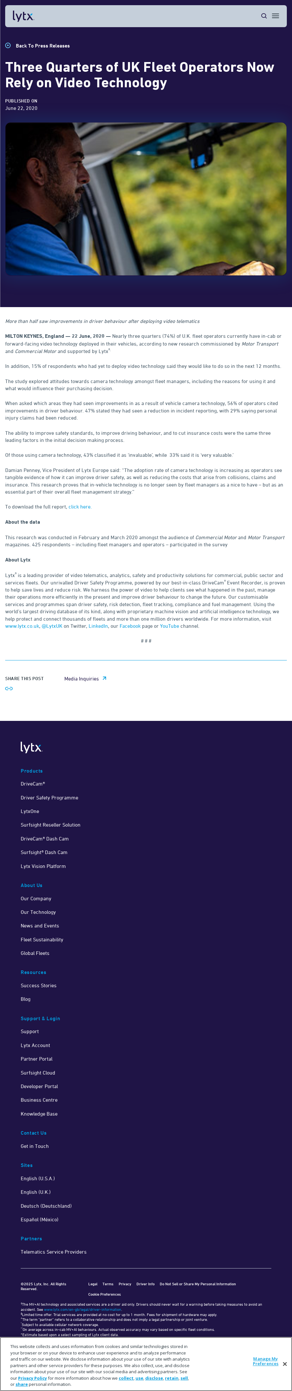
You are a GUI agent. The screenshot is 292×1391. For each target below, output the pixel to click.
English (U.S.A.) (38, 1178)
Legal (92, 1283)
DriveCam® (33, 783)
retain (171, 1378)
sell (184, 1378)
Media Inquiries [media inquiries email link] (81, 678)
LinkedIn (98, 626)
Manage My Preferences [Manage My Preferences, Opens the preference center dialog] (265, 1361)
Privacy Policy (32, 1378)
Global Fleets (35, 953)
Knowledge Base (39, 1114)
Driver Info (145, 1283)
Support (30, 1031)
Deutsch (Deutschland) (46, 1206)
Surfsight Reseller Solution (51, 825)
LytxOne (30, 811)
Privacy (125, 1283)
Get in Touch (35, 1146)
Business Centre (39, 1100)
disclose (154, 1378)
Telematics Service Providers (54, 1252)
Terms (108, 1283)
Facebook (130, 626)
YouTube (169, 626)
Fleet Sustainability (42, 939)
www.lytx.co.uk (22, 626)
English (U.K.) (36, 1192)
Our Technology (38, 912)
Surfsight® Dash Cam (44, 852)
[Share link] (9, 688)
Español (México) (40, 1219)
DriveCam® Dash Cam (45, 838)
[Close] (285, 1364)
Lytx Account (35, 1045)
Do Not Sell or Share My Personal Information (198, 1283)
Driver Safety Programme (49, 797)
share (22, 1384)
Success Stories (39, 985)
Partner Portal (36, 1059)
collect (126, 1378)
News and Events (40, 925)
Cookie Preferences (104, 1294)
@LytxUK (52, 626)
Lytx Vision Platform (43, 866)
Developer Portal (39, 1086)
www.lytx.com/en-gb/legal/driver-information (82, 1309)
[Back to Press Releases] (37, 46)
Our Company (36, 898)
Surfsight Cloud (38, 1072)
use (139, 1378)
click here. (80, 506)
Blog (25, 999)
